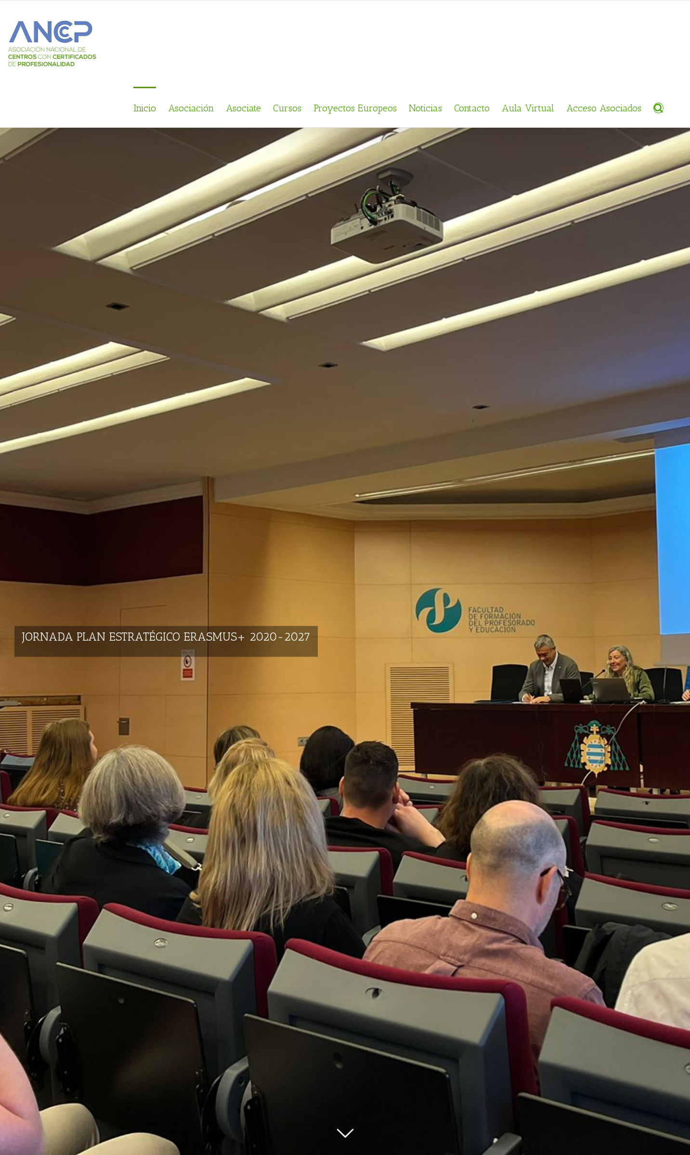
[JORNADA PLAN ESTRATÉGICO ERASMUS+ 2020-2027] (345, 577)
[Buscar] (654, 107)
